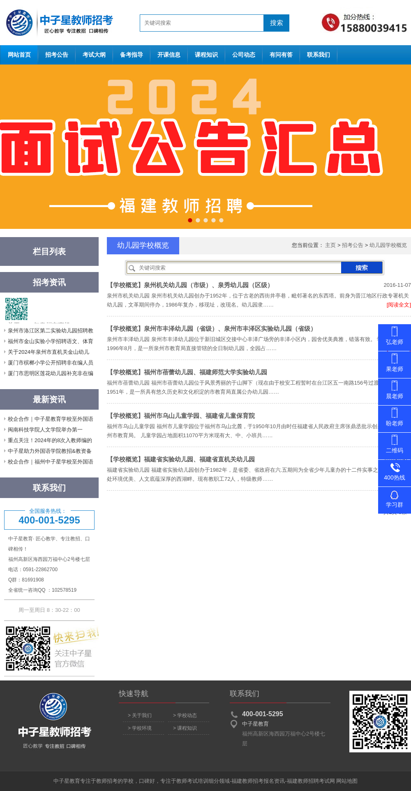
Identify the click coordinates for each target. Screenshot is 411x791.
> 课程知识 (185, 728)
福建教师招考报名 (252, 781)
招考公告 (56, 55)
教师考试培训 (192, 781)
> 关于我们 (140, 715)
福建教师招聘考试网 (311, 781)
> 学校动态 (185, 715)
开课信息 (168, 55)
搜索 (276, 22)
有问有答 (281, 55)
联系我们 (318, 55)
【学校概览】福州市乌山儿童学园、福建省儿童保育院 (181, 415)
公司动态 (243, 55)
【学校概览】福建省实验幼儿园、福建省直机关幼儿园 (181, 459)
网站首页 (57, 22)
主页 (330, 245)
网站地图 (347, 781)
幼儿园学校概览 (388, 245)
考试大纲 (94, 55)
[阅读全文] (399, 305)
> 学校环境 (140, 728)
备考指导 (131, 55)
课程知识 (206, 55)
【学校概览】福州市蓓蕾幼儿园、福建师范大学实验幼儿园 (187, 372)
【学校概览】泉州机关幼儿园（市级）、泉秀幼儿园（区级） (190, 284)
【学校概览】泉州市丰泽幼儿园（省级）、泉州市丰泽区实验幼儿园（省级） (211, 328)
